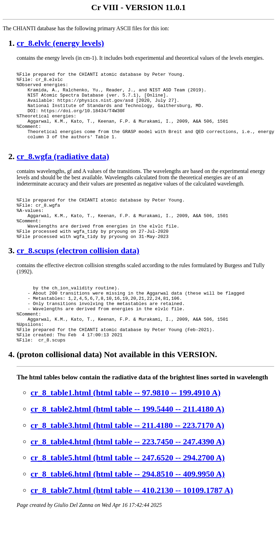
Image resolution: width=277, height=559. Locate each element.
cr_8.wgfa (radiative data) (63, 171)
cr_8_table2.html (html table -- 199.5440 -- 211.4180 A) (127, 446)
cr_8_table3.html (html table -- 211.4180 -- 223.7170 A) (127, 462)
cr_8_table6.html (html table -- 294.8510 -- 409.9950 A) (128, 511)
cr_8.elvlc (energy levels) (60, 43)
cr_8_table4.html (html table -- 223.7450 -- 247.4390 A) (128, 479)
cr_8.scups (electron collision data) (78, 275)
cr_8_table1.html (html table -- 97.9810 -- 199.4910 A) (126, 430)
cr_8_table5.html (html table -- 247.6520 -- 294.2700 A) (128, 495)
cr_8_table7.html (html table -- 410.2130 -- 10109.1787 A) (132, 527)
